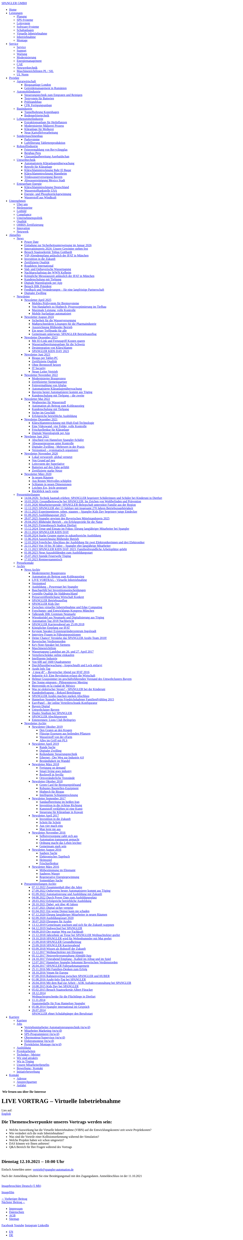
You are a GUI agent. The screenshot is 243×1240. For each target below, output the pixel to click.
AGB (12, 1215)
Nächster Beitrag (13, 1202)
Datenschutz (16, 1212)
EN (11, 1231)
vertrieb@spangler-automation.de (53, 1169)
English (6, 1113)
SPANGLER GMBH (14, 3)
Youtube (19, 1225)
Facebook (7, 1225)
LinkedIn (43, 1225)
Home (13, 9)
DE (11, 1235)
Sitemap (14, 1218)
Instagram (31, 1225)
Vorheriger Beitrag (14, 1198)
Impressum (16, 1208)
